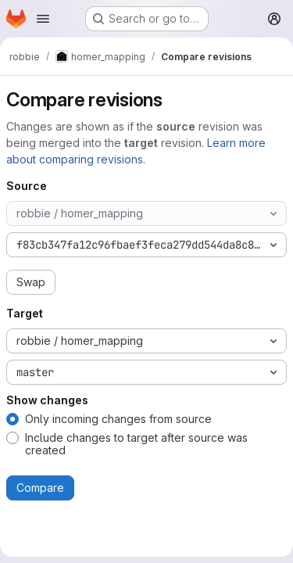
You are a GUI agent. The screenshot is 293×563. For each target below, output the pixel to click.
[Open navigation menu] (42, 18)
